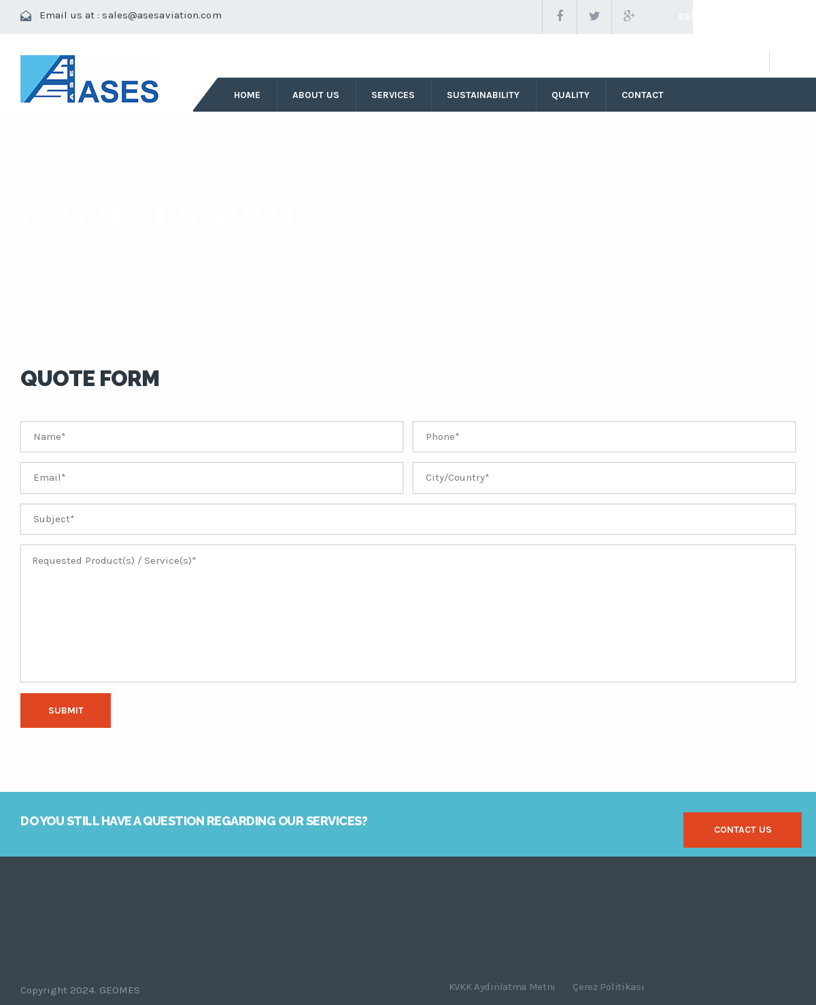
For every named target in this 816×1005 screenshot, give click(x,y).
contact (643, 95)
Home (247, 95)
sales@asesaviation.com (161, 15)
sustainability (483, 95)
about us (315, 95)
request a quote (721, 16)
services (393, 95)
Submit (66, 710)
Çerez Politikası (608, 986)
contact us (743, 829)
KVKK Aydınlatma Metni (502, 986)
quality (570, 95)
